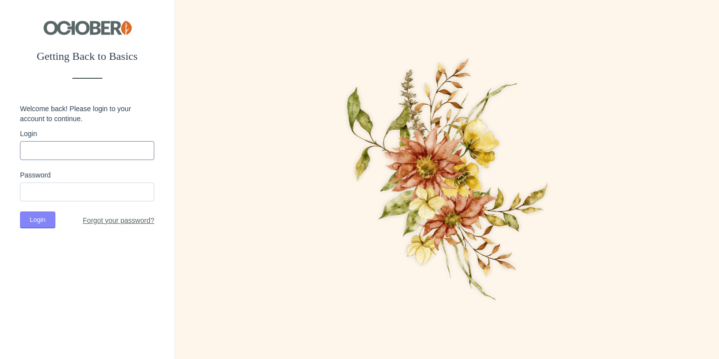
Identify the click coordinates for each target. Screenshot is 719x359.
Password (35, 175)
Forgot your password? (118, 220)
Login (28, 134)
